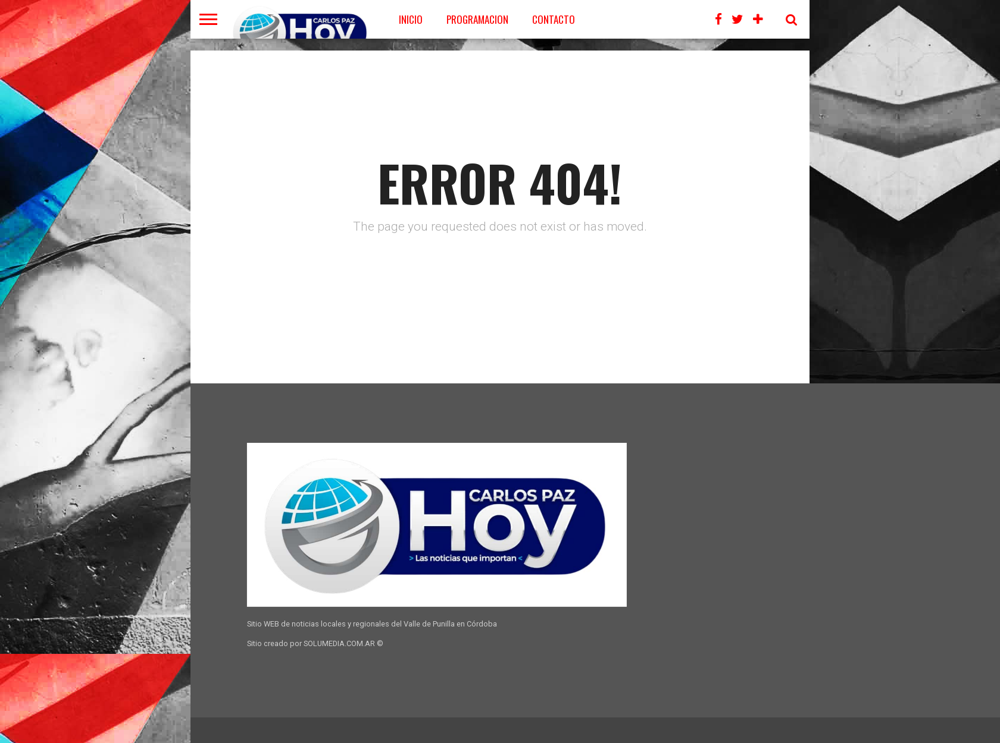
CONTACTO (553, 19)
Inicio (411, 19)
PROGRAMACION (477, 19)
